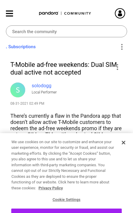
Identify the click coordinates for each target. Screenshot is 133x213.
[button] (117, 66)
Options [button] (121, 47)
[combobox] (66, 31)
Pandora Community (65, 13)
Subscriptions (22, 46)
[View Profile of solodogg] (42, 85)
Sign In (127, 13)
